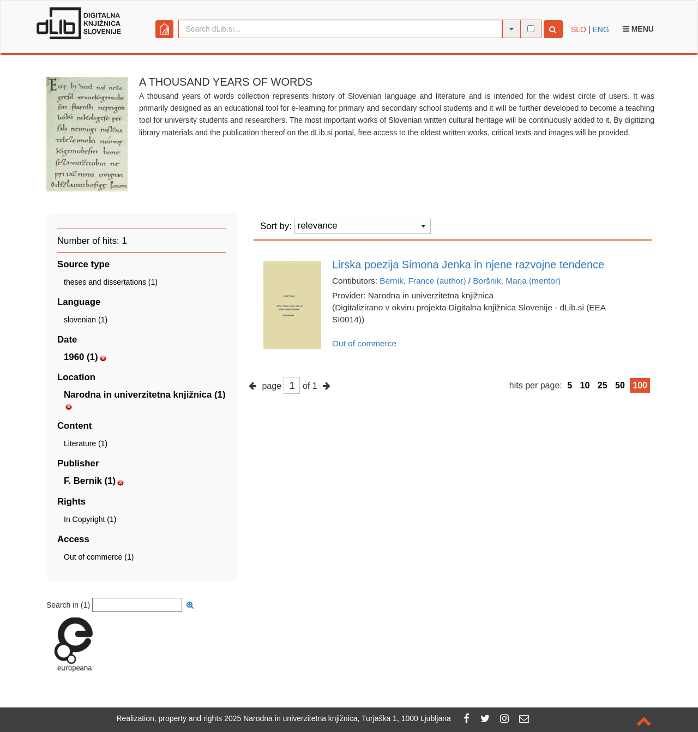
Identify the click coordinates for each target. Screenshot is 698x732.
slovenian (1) (85, 319)
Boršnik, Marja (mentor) (517, 280)
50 (620, 385)
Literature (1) (85, 443)
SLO (578, 29)
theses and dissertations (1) (111, 282)
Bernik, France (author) (423, 280)
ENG (600, 29)
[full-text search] (530, 28)
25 (602, 385)
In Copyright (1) (90, 519)
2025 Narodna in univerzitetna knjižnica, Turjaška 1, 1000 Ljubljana (337, 718)
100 (640, 385)
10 (585, 385)
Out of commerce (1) (99, 557)
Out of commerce (364, 343)
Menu (638, 29)
